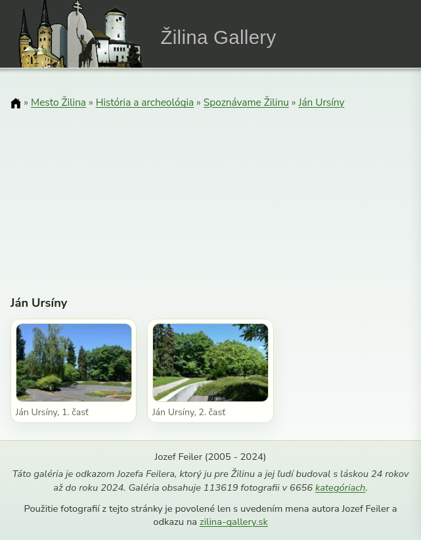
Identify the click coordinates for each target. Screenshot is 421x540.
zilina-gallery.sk (234, 521)
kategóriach (340, 487)
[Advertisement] (210, 194)
